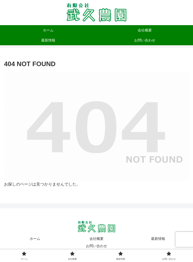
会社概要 (96, 239)
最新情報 (158, 239)
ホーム (35, 239)
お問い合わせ (96, 246)
